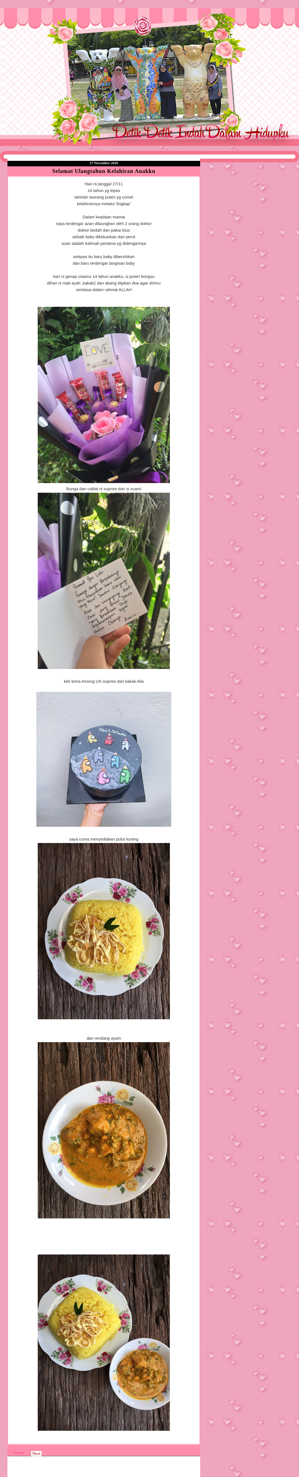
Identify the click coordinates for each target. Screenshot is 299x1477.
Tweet (18, 1453)
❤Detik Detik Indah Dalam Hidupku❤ (39, 21)
